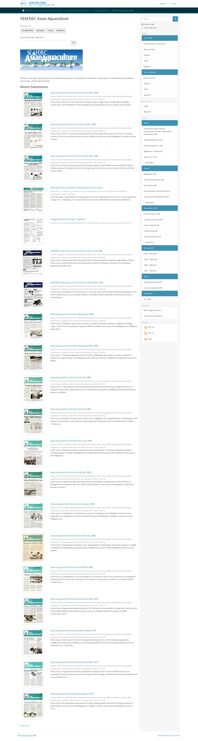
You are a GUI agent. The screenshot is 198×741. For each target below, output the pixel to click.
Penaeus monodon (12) (153, 219)
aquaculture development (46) (156, 197)
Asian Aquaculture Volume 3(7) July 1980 (71, 377)
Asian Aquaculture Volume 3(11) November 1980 (74, 155)
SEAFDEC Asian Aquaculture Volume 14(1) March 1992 (77, 282)
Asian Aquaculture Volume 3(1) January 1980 (73, 504)
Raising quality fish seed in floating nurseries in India (76, 187)
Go (73, 42)
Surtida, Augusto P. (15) (153, 145)
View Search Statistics (153, 316)
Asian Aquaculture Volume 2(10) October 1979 (73, 630)
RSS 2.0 (149, 333)
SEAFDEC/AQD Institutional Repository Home (43, 10)
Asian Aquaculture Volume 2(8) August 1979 (72, 693)
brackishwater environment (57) (157, 191)
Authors (40, 30)
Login (146, 106)
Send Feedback (163, 735)
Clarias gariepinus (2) (152, 236)
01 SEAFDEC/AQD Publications (77, 10)
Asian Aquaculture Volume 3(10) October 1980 (73, 124)
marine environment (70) (154, 179)
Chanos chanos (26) (152, 214)
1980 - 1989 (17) (150, 265)
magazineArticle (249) (153, 282)
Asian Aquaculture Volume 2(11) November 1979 (74, 662)
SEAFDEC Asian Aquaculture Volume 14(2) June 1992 (76, 250)
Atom (148, 339)
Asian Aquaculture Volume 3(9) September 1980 (74, 345)
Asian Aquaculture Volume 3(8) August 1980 (72, 314)
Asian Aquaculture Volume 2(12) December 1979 (74, 598)
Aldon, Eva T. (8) (150, 157)
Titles (50, 30)
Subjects (60, 30)
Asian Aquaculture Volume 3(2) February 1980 (73, 535)
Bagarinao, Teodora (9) (153, 151)
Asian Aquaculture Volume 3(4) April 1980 (71, 472)
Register (147, 111)
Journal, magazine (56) (153, 288)
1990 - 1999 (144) (150, 259)
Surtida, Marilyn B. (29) (153, 140)
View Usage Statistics (153, 310)
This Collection (149, 28)
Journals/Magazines (100, 10)
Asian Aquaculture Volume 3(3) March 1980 (72, 567)
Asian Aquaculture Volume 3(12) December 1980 (74, 92)
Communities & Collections (155, 43)
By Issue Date (27, 30)
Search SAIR (148, 24)
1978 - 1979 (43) (150, 270)
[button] (163, 3)
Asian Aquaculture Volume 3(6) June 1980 (71, 440)
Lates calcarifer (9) (151, 225)
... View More (149, 162)
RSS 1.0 (149, 327)
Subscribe (176, 735)
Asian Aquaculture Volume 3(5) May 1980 (70, 409)
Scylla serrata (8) (151, 231)
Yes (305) (147, 299)
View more (24, 725)
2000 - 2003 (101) (150, 253)
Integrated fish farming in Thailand (68, 219)
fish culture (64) (150, 185)
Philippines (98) (150, 174)
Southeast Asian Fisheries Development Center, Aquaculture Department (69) (158, 131)
